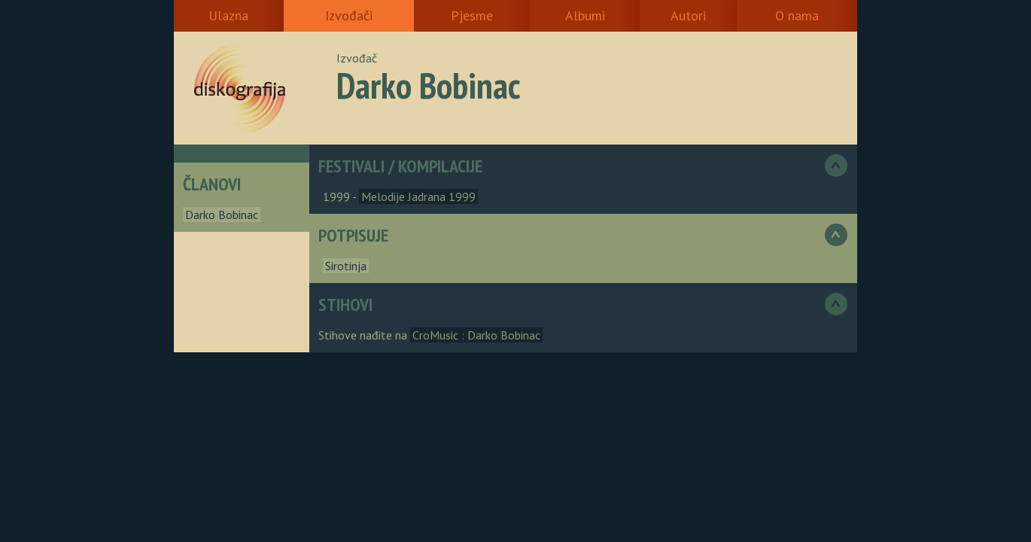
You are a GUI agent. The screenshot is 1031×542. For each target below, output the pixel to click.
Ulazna (228, 15)
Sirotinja (345, 265)
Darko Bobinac (221, 214)
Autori (688, 15)
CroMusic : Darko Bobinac (476, 335)
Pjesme (472, 15)
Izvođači (349, 15)
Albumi (585, 15)
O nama (797, 15)
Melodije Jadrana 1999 (418, 196)
